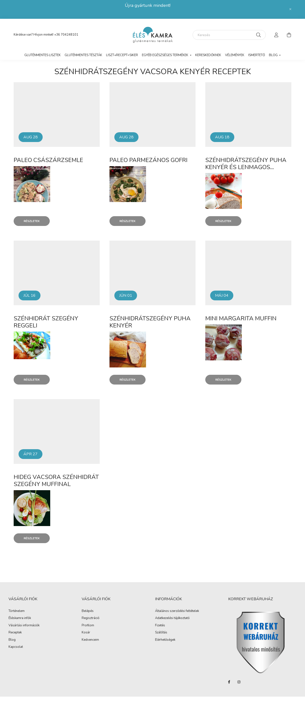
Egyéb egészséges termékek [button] (165, 55)
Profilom (88, 626)
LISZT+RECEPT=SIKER (122, 55)
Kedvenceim (90, 640)
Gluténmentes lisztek (42, 55)
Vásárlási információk (24, 626)
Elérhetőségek (165, 640)
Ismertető (256, 55)
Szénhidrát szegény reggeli (46, 322)
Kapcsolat (16, 647)
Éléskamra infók (20, 618)
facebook (229, 682)
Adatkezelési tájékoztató (172, 618)
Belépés (88, 611)
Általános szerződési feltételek (177, 611)
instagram (239, 682)
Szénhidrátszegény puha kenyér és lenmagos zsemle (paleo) (245, 167)
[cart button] (289, 35)
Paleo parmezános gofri (148, 160)
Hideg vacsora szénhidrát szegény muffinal (56, 480)
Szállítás (161, 633)
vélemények (234, 55)
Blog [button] (273, 55)
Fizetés (160, 626)
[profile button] (276, 35)
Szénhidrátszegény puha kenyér (150, 322)
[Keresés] (229, 35)
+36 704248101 (66, 34)
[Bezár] (290, 9)
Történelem (17, 611)
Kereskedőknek (208, 55)
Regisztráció (90, 618)
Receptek (15, 633)
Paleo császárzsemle (48, 160)
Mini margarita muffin (240, 318)
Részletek (32, 221)
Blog (12, 640)
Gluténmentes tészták (83, 55)
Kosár (86, 633)
